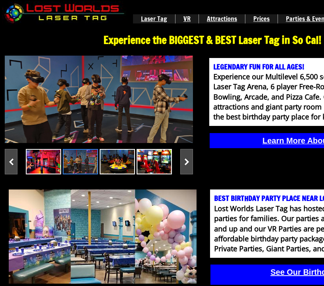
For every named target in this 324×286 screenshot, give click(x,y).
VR (187, 18)
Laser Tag (154, 18)
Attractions (222, 18)
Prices (261, 18)
